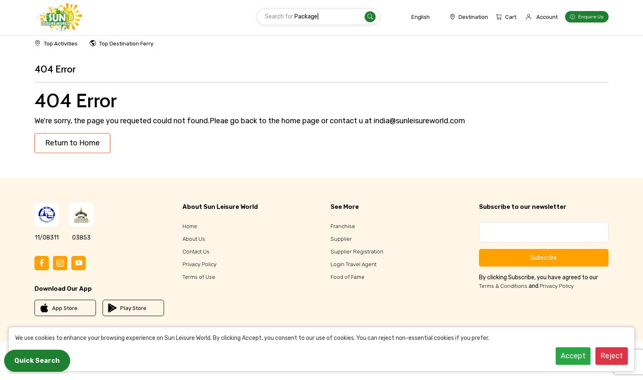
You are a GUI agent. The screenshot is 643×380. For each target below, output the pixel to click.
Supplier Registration (357, 252)
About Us (193, 239)
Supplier (341, 239)
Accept (573, 355)
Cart (506, 17)
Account (547, 17)
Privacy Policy (199, 264)
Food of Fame (348, 277)
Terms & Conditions (503, 286)
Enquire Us (587, 17)
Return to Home (72, 142)
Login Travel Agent (353, 264)
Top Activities (56, 43)
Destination (468, 17)
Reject (611, 355)
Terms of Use (198, 277)
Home (189, 226)
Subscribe (544, 257)
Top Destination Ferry (121, 43)
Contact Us (196, 252)
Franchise (343, 226)
